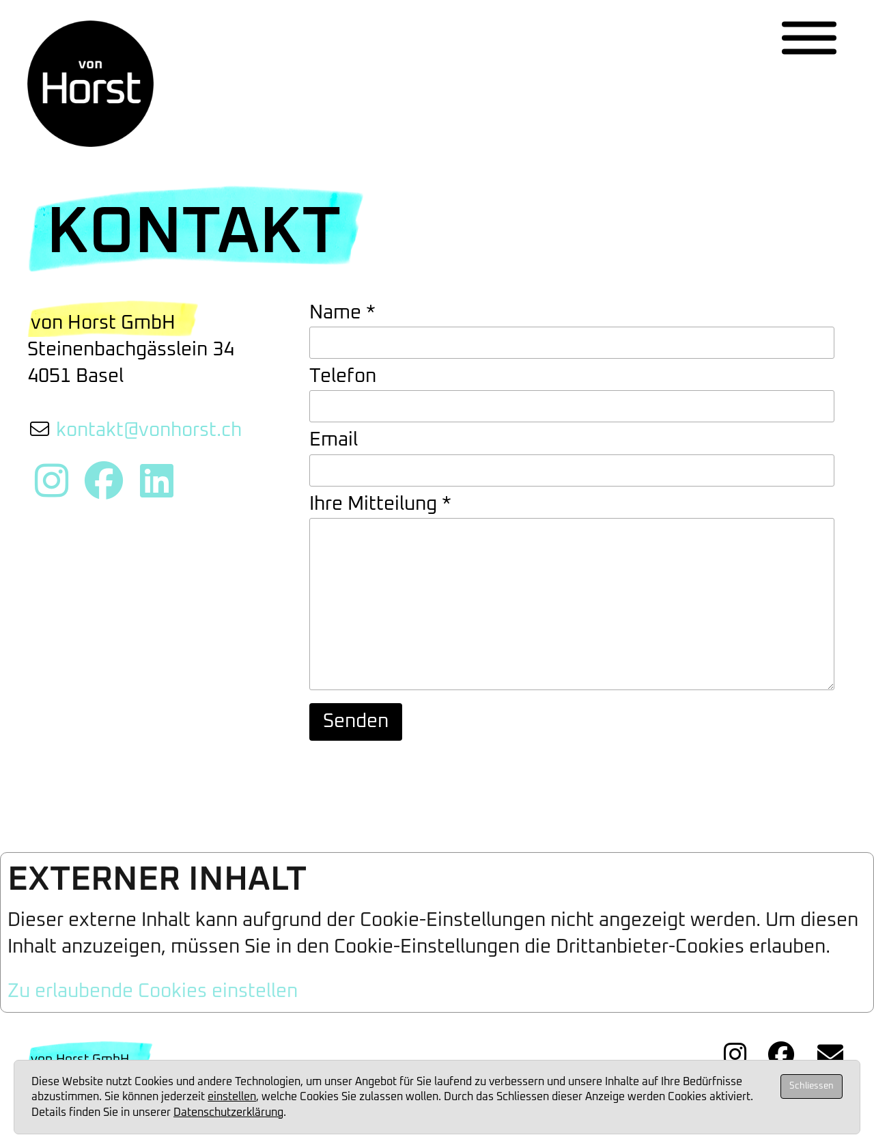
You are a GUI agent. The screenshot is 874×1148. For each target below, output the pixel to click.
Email (333, 440)
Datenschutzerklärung (228, 1112)
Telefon (342, 376)
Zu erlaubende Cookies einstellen (153, 1000)
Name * (342, 313)
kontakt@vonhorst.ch (149, 430)
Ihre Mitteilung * (380, 504)
